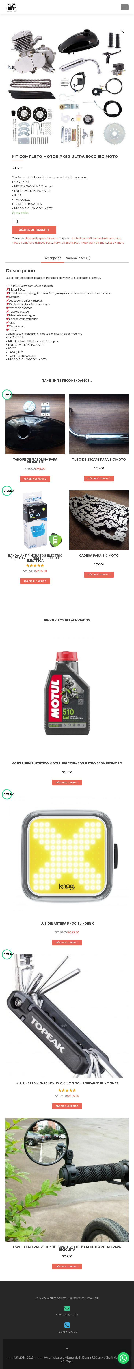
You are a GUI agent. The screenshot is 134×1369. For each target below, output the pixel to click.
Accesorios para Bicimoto (42, 238)
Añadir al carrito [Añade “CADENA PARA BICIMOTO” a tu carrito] (99, 574)
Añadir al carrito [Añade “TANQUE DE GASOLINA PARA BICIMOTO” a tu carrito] (35, 478)
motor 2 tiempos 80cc (38, 242)
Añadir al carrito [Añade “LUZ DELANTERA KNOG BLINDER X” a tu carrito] (67, 942)
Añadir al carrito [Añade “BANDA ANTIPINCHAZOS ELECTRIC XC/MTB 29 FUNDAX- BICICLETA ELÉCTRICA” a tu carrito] (35, 581)
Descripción (52, 258)
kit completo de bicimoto (104, 238)
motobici (17, 242)
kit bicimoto (80, 238)
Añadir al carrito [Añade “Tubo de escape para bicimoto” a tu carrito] (99, 478)
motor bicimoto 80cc (66, 242)
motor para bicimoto (94, 242)
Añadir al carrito (34, 230)
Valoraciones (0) (78, 258)
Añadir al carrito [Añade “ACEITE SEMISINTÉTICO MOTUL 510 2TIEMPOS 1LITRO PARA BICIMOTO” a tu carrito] (67, 782)
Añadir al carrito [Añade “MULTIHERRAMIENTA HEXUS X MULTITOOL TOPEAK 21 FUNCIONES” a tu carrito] (67, 1106)
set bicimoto (116, 242)
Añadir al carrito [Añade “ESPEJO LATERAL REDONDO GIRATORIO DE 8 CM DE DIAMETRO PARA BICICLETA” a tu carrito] (67, 1266)
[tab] (52, 258)
